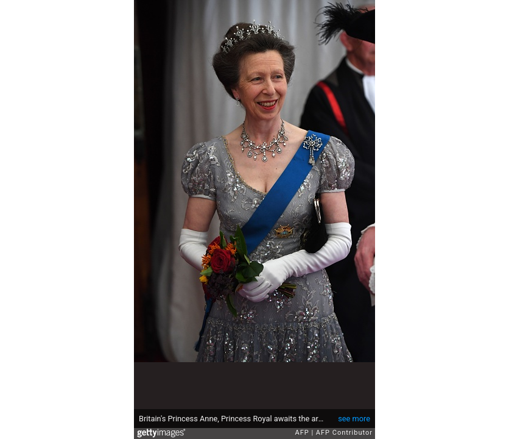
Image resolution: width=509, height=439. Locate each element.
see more (354, 418)
